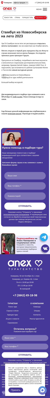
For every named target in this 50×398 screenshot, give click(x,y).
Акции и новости (12, 319)
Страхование (13, 323)
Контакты (37, 315)
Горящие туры (27, 17)
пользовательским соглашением (16, 215)
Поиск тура (8, 17)
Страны (17, 17)
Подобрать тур (40, 17)
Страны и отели (13, 311)
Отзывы (37, 311)
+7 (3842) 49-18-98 (42, 3)
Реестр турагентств (37, 319)
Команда (37, 307)
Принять (15, 390)
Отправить (25, 206)
